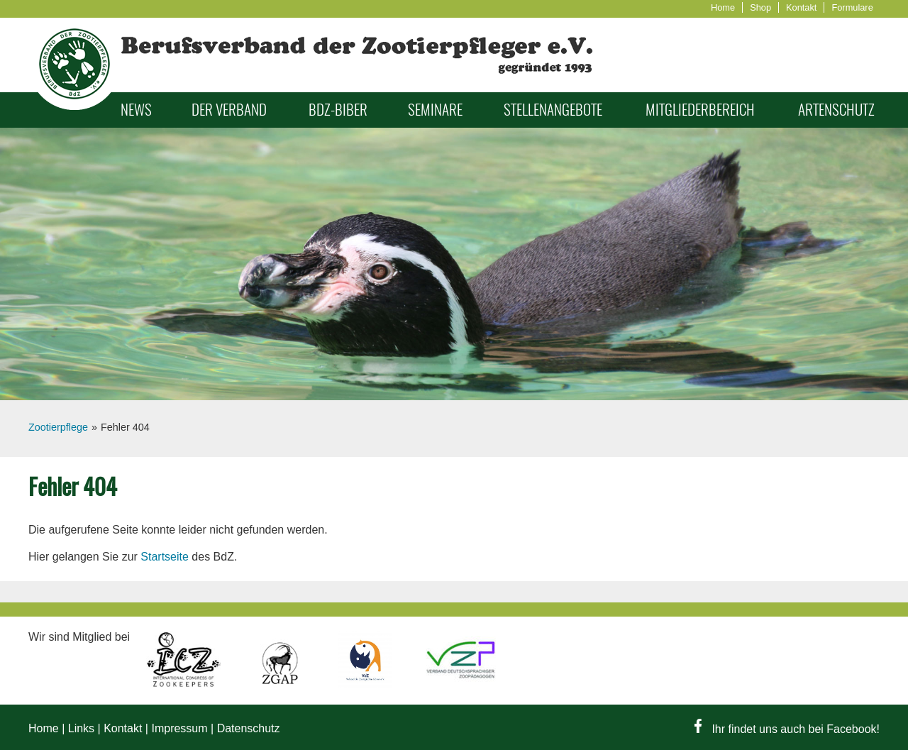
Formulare (852, 7)
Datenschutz (248, 728)
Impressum (179, 728)
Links (81, 728)
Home (723, 7)
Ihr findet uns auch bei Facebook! (787, 729)
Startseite (164, 557)
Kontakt (801, 7)
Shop (760, 7)
